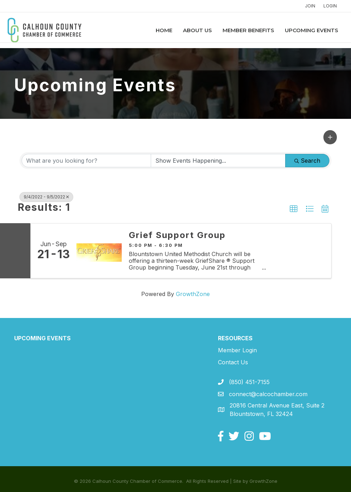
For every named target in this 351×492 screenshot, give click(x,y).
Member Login (237, 350)
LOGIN (330, 5)
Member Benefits (241, 30)
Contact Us (233, 362)
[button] (330, 137)
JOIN (310, 5)
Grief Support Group (177, 235)
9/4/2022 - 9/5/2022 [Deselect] (46, 196)
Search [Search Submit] (307, 160)
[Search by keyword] (86, 160)
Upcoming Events (305, 30)
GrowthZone (193, 293)
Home (157, 30)
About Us (190, 30)
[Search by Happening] (218, 160)
